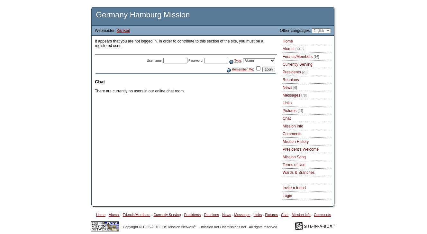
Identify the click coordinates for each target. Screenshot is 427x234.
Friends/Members (301, 56)
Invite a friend (294, 188)
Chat (287, 118)
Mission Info (293, 126)
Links (287, 103)
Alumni (293, 49)
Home (288, 41)
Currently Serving (298, 64)
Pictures (293, 110)
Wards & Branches (299, 172)
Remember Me (242, 69)
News (290, 87)
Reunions (291, 80)
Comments (292, 134)
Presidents (295, 72)
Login (287, 195)
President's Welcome (301, 149)
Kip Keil (123, 30)
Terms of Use (294, 165)
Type (237, 60)
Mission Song (294, 157)
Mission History (296, 141)
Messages (295, 95)
